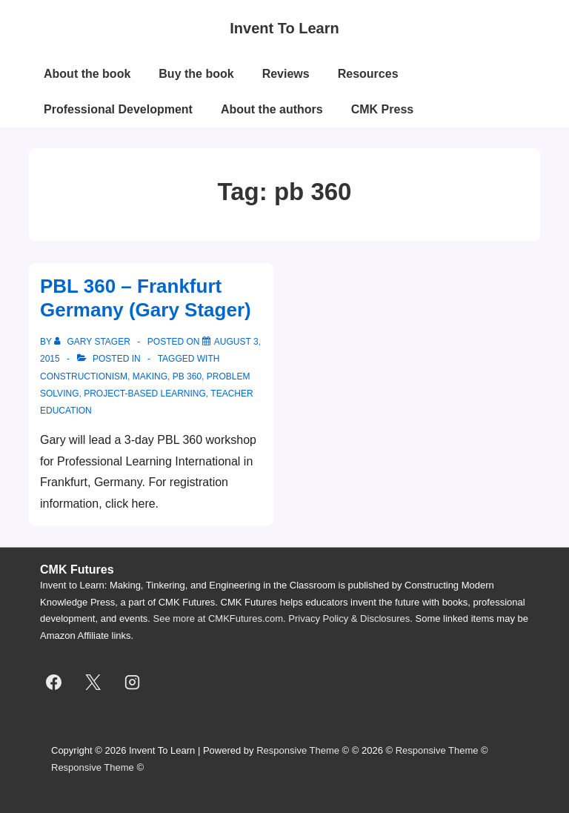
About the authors (272, 109)
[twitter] (93, 682)
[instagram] (133, 682)
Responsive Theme (297, 750)
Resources (368, 73)
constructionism (83, 376)
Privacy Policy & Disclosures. (350, 618)
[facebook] (54, 682)
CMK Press (382, 109)
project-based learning (145, 393)
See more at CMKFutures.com (218, 618)
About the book (87, 73)
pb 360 (187, 376)
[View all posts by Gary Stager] (93, 341)
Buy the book (196, 73)
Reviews (286, 73)
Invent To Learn (284, 28)
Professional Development (118, 109)
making (150, 376)
